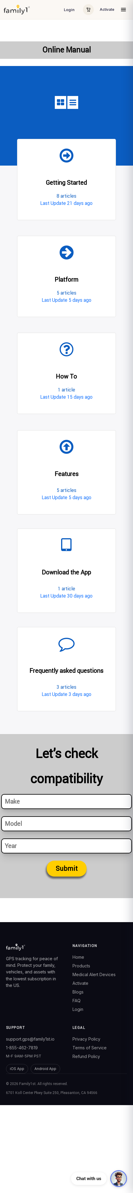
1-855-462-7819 (22, 1047)
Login (69, 9)
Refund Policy (86, 1056)
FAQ (76, 1000)
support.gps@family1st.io (30, 1039)
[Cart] (88, 9)
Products (81, 965)
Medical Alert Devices (94, 974)
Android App (45, 1068)
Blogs (78, 991)
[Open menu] (123, 9)
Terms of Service (89, 1047)
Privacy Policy (86, 1039)
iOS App (17, 1068)
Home (78, 957)
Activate (107, 9)
